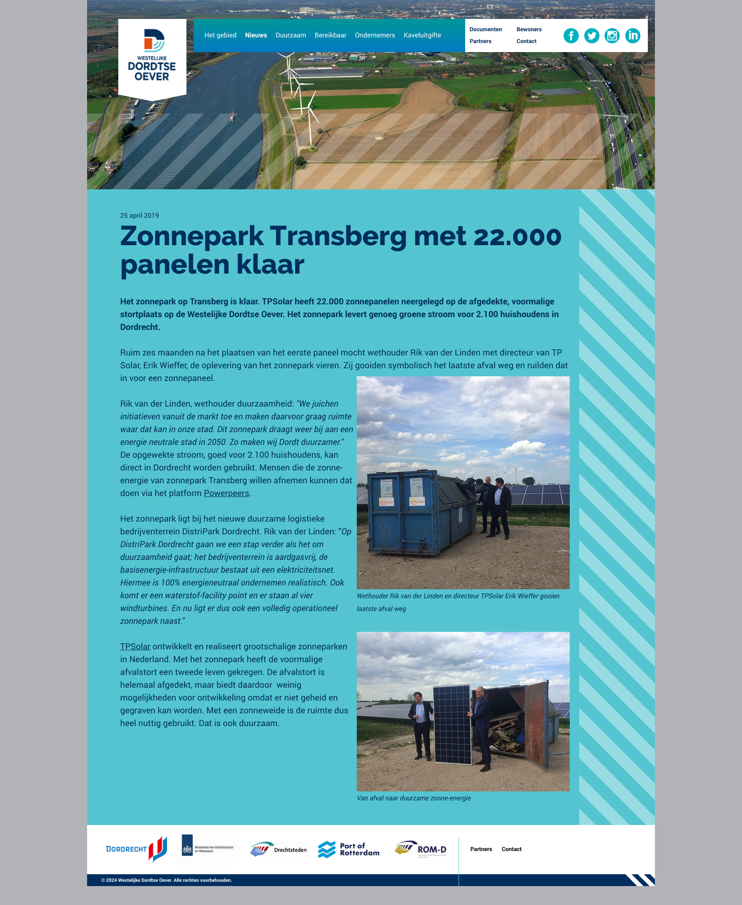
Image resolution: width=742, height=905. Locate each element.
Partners (481, 849)
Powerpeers (226, 492)
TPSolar (135, 646)
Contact (511, 849)
